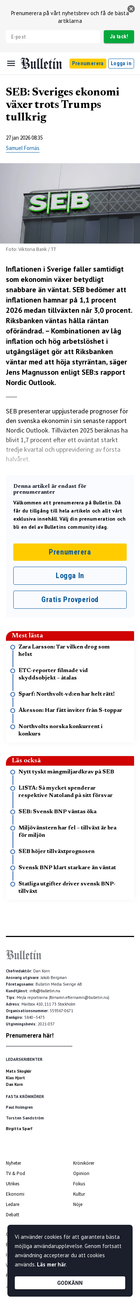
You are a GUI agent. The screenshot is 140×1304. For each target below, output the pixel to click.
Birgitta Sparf (19, 1128)
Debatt (12, 1215)
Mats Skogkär (18, 1071)
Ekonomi (15, 1194)
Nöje (77, 1204)
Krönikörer (83, 1163)
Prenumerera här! (30, 1035)
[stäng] (131, 9)
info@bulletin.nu (45, 990)
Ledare (12, 1204)
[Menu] (11, 63)
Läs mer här (51, 1264)
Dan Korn (14, 1084)
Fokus (79, 1184)
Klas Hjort (15, 1077)
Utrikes (12, 1184)
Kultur (79, 1194)
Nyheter (13, 1163)
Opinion (81, 1173)
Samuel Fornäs (23, 147)
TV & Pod (15, 1173)
